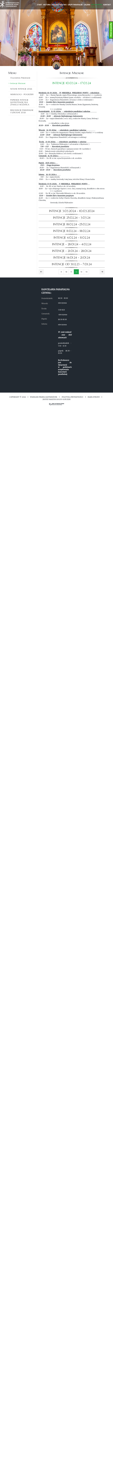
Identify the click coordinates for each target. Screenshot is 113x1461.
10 (62, 1324)
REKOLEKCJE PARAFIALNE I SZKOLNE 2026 (17, 124)
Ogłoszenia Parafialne (15, 79)
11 (67, 1324)
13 (77, 1324)
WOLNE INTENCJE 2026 (18, 92)
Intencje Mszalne (17, 85)
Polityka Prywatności (72, 1450)
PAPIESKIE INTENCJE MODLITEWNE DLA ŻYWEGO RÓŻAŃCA (17, 112)
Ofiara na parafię (111, 30)
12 (72, 1324)
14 (83, 1324)
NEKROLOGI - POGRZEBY (16, 100)
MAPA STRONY (94, 1450)
